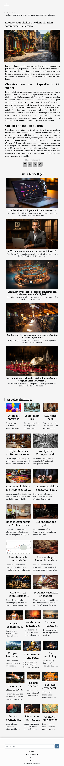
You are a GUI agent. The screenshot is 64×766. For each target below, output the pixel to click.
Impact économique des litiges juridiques (13, 721)
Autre (14, 12)
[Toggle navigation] (6, 3)
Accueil (7, 12)
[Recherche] (29, 746)
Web (32, 757)
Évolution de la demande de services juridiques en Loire (18, 562)
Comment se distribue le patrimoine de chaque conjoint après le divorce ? (32, 379)
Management (32, 754)
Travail (32, 751)
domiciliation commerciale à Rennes (40, 100)
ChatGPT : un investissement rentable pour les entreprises (18, 597)
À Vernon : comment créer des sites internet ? (32, 251)
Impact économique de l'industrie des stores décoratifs (18, 525)
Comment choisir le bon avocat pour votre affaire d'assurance (46, 491)
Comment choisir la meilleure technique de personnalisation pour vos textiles (18, 491)
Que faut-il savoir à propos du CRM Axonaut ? (32, 210)
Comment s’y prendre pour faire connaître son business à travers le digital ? (32, 293)
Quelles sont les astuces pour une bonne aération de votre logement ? (32, 336)
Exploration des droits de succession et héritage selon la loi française (18, 455)
